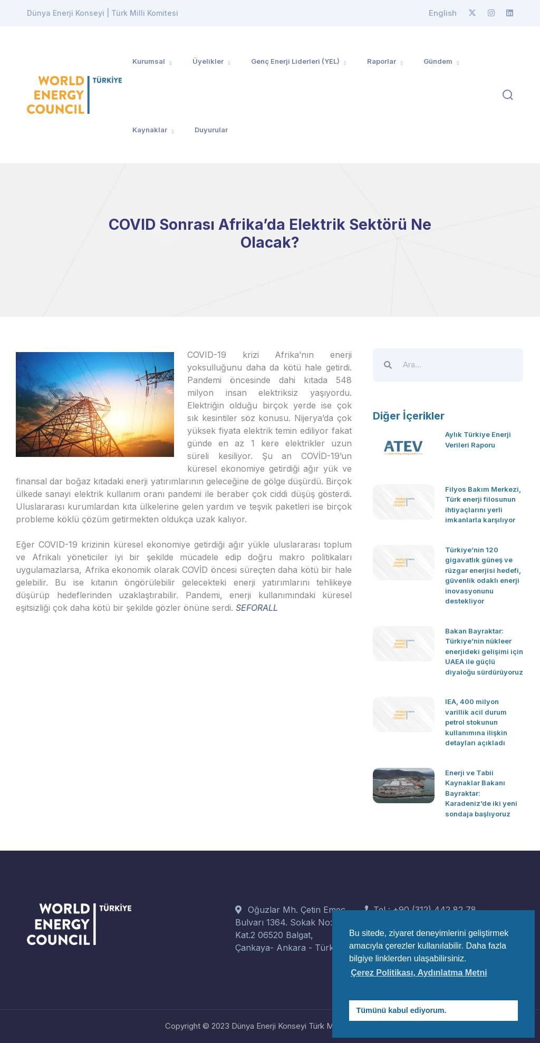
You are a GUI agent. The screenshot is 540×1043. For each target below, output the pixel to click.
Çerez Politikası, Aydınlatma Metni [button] (419, 972)
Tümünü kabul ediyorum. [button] (401, 1010)
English (443, 13)
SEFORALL (257, 607)
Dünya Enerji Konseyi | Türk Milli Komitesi (102, 12)
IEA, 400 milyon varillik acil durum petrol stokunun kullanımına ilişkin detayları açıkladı (476, 722)
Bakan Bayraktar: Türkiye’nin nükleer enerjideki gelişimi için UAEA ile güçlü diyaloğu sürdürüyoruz (484, 651)
